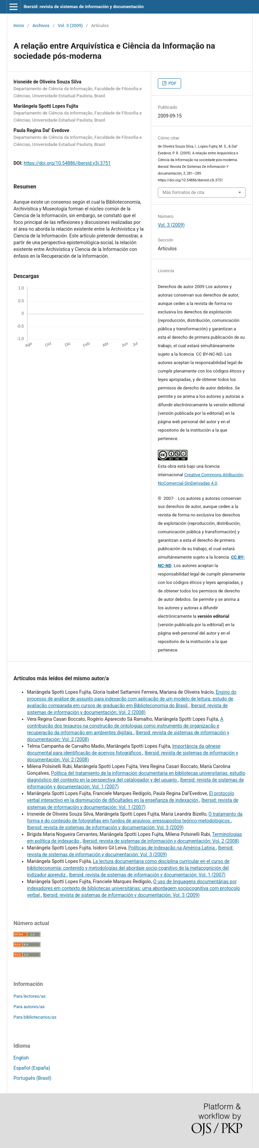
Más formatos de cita (183, 192)
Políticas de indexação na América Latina (172, 847)
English (21, 1058)
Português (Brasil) (32, 1078)
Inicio (18, 25)
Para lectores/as (29, 996)
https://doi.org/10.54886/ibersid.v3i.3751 (67, 163)
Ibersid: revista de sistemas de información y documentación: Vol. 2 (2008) (161, 841)
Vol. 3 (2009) (70, 25)
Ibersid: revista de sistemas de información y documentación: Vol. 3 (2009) (105, 827)
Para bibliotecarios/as (34, 1017)
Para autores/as (29, 1006)
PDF (171, 83)
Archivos (40, 25)
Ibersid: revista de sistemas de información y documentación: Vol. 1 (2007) (147, 874)
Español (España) (31, 1068)
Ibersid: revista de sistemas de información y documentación (84, 6)
